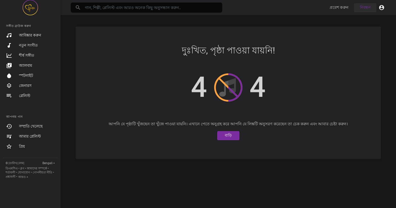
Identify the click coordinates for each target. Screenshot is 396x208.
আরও (22, 177)
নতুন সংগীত (22, 45)
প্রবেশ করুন (339, 7)
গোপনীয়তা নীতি (42, 172)
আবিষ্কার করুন (23, 35)
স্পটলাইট (19, 76)
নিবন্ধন (365, 7)
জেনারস (19, 86)
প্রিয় (15, 146)
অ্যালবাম (19, 66)
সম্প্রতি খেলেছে (24, 126)
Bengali (47, 163)
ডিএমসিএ (12, 168)
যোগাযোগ (24, 172)
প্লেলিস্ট (18, 96)
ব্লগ (22, 168)
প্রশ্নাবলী (10, 177)
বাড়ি (228, 135)
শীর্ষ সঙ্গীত (20, 55)
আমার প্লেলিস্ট (23, 136)
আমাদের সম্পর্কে (37, 168)
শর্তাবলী (10, 172)
